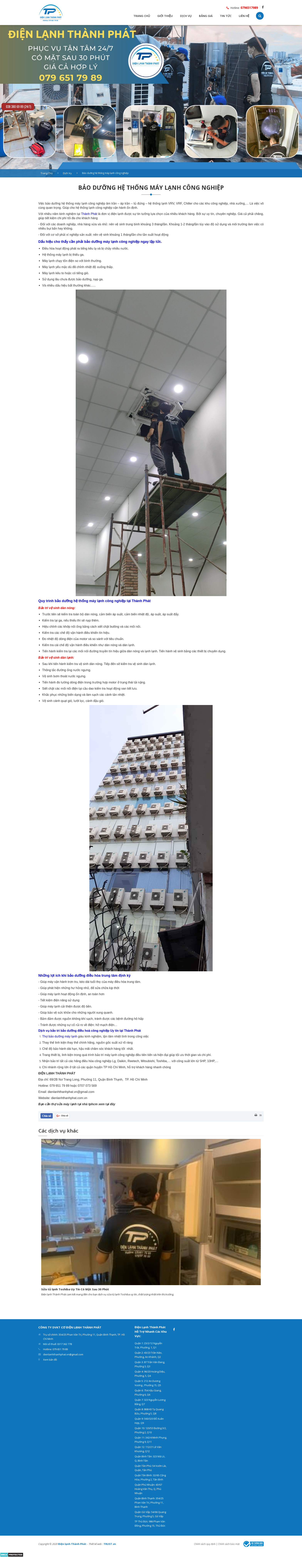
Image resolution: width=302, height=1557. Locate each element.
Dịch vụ (67, 173)
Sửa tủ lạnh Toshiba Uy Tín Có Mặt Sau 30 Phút (75, 1289)
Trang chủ (47, 173)
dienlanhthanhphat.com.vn (69, 1098)
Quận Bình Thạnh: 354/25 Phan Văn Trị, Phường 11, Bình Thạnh (149, 1503)
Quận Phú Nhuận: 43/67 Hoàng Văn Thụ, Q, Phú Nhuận (148, 1489)
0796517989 (249, 8)
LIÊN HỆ (244, 16)
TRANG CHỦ (141, 16)
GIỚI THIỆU (165, 16)
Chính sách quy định (205, 1544)
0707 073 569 (87, 1085)
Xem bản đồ (50, 1359)
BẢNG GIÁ (206, 16)
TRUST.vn (110, 1544)
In (260, 1115)
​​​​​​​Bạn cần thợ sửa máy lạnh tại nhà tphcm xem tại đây (76, 1104)
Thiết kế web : (96, 1544)
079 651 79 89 (59, 1085)
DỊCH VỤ (186, 16)
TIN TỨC (226, 16)
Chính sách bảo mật (229, 1544)
